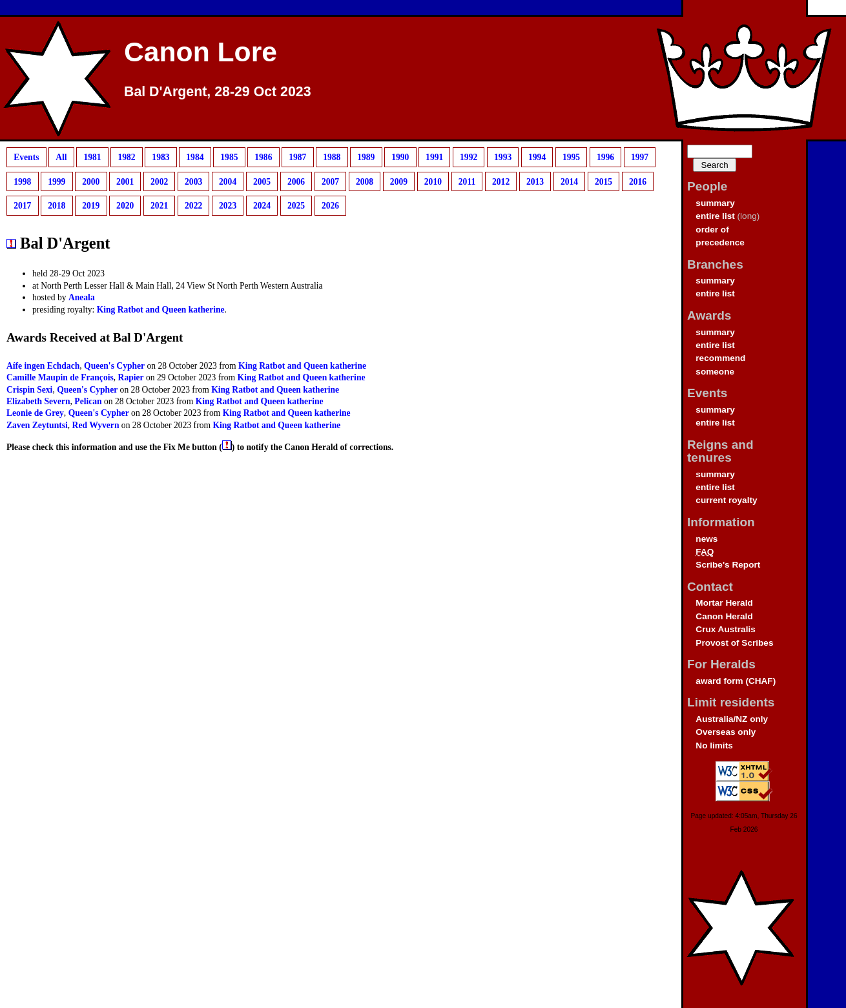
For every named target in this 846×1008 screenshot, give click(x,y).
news (706, 539)
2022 (193, 206)
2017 (22, 206)
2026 (330, 206)
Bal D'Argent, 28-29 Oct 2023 (217, 91)
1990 (400, 157)
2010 (433, 181)
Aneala (81, 297)
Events (26, 157)
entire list (715, 216)
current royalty (726, 500)
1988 (331, 157)
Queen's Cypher (114, 366)
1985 (229, 157)
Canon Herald (724, 616)
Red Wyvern (95, 425)
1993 (502, 157)
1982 (126, 157)
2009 (399, 181)
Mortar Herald (724, 603)
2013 (535, 181)
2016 (637, 181)
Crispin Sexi (29, 390)
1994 (537, 157)
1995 (571, 157)
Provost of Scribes (734, 643)
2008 (364, 181)
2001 (125, 181)
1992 (468, 157)
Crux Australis (725, 629)
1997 (639, 157)
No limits (714, 745)
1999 (56, 181)
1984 (194, 157)
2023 (227, 206)
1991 (434, 157)
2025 (296, 206)
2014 (569, 181)
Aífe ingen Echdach (42, 366)
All (61, 157)
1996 (605, 157)
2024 (262, 206)
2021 (159, 206)
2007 (330, 181)
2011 (467, 181)
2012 (501, 181)
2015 (603, 181)
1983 (160, 157)
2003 (193, 181)
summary (715, 203)
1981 (92, 157)
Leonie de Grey (35, 413)
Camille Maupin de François (60, 377)
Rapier (131, 377)
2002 (159, 181)
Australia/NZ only (732, 719)
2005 (262, 181)
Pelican (87, 401)
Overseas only (726, 732)
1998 (22, 181)
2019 (90, 206)
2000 (90, 181)
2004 (227, 181)
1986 (263, 157)
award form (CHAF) (736, 681)
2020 (125, 206)
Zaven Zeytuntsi (37, 425)
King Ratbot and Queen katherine (161, 309)
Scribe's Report (728, 565)
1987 (297, 157)
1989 (366, 157)
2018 (56, 206)
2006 (296, 181)
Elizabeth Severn (38, 401)
